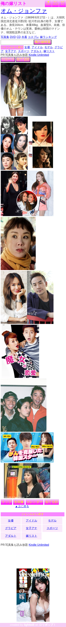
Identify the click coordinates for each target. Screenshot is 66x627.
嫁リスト (48, 3)
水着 (24, 36)
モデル (48, 47)
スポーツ (23, 51)
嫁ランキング (48, 36)
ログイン (62, 3)
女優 (27, 47)
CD (19, 36)
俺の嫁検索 (43, 42)
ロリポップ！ (47, 624)
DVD (13, 36)
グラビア (10, 528)
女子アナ (10, 51)
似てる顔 (23, 59)
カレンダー (34, 502)
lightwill (29, 624)
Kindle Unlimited (39, 54)
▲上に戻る (22, 506)
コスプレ (33, 36)
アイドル (37, 47)
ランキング (55, 3)
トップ (6, 502)
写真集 (5, 36)
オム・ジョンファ (24, 11)
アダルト (36, 51)
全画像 (19, 502)
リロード (8, 59)
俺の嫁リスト (14, 3)
